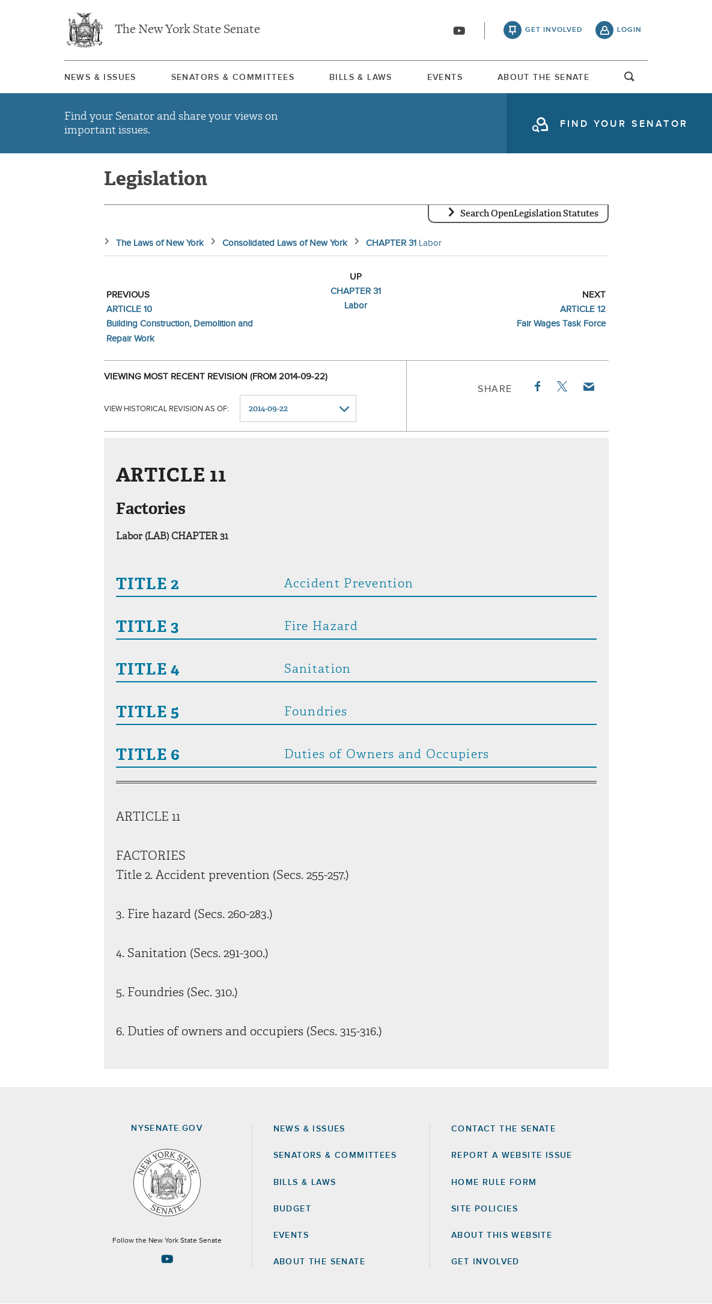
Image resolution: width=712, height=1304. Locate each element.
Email (588, 387)
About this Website (501, 1235)
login (629, 30)
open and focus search (630, 80)
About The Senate (543, 77)
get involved (554, 30)
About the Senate (319, 1262)
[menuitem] (100, 77)
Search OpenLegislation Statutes (529, 213)
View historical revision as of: (166, 409)
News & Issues (100, 77)
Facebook (537, 387)
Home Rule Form (494, 1182)
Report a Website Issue (512, 1155)
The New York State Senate (187, 30)
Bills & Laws (360, 77)
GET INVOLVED (485, 1262)
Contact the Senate (503, 1129)
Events (445, 77)
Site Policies (484, 1209)
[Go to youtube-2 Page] (167, 1259)
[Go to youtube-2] (459, 30)
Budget (292, 1209)
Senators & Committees (232, 77)
